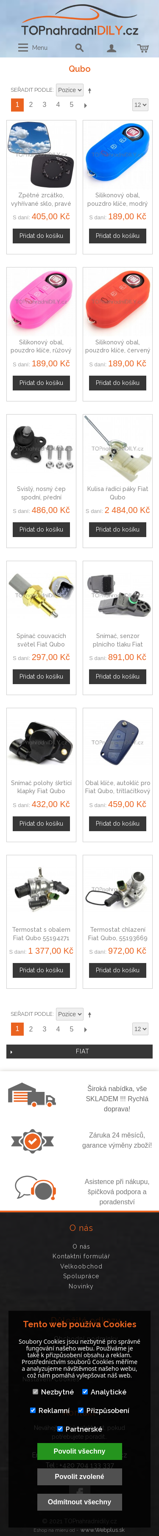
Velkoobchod (81, 1266)
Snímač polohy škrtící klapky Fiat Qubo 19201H (41, 791)
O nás (81, 1246)
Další (85, 105)
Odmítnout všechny (79, 1502)
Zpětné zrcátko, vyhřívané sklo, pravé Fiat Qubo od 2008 (41, 203)
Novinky (81, 1286)
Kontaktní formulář (81, 1256)
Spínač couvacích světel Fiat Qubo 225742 (41, 644)
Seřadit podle (32, 90)
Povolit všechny (80, 1451)
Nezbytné (53, 1392)
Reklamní (50, 1411)
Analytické (104, 1392)
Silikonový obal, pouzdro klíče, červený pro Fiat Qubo (118, 350)
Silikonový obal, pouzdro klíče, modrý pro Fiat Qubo (117, 203)
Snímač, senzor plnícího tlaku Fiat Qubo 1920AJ (118, 644)
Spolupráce (81, 1276)
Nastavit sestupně (91, 90)
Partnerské (79, 1429)
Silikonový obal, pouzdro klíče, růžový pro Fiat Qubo (41, 350)
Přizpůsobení (103, 1411)
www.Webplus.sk (103, 1530)
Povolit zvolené (79, 1476)
